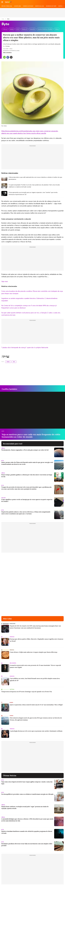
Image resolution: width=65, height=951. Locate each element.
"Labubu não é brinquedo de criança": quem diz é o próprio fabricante (24, 348)
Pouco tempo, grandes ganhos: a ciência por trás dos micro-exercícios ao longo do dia (26, 475)
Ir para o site (8, 2)
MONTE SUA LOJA (39, 6)
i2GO (17, 29)
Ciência (5, 29)
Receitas (12, 650)
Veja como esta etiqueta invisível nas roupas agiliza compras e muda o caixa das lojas (26, 782)
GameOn (32, 29)
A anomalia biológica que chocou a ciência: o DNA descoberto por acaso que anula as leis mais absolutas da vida (27, 820)
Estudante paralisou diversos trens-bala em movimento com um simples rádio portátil (26, 844)
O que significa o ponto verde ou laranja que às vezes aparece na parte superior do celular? (26, 500)
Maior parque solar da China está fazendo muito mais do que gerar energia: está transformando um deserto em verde (27, 463)
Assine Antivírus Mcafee (45, 29)
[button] (2, 2)
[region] (32, 12)
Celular (3, 497)
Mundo (11, 702)
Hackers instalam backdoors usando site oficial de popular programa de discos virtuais (26, 832)
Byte (8, 19)
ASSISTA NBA (17, 6)
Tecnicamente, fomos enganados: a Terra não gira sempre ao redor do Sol (24, 450)
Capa (3, 19)
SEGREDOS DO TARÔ (51, 6)
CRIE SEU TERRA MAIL (6, 6)
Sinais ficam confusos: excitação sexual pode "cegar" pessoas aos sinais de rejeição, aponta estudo (25, 807)
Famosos (12, 636)
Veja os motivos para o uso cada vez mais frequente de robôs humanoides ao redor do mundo (31, 435)
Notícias (12, 689)
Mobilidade (12, 623)
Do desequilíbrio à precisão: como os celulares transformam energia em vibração (27, 794)
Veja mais (4, 281)
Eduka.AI (24, 29)
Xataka (12, 29)
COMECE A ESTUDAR (28, 6)
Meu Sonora (13, 663)
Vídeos (57, 29)
